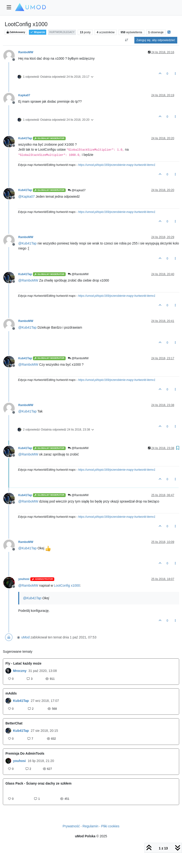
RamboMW (25, 52)
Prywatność (71, 826)
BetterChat (14, 723)
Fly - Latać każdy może (23, 663)
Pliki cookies (110, 826)
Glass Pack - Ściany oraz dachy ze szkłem (38, 783)
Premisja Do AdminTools (24, 753)
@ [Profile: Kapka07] (26, 196)
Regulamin (90, 826)
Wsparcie (37, 32)
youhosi (23, 579)
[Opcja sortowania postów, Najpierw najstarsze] (126, 40)
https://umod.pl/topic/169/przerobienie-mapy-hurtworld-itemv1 (116, 165)
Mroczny (20, 670)
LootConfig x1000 (67, 585)
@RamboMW (78, 274)
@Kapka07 (77, 190)
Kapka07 (24, 95)
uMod (25, 637)
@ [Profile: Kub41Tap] (27, 243)
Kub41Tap (25, 138)
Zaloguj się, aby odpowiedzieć (155, 40)
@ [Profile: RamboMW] (28, 280)
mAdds (11, 693)
